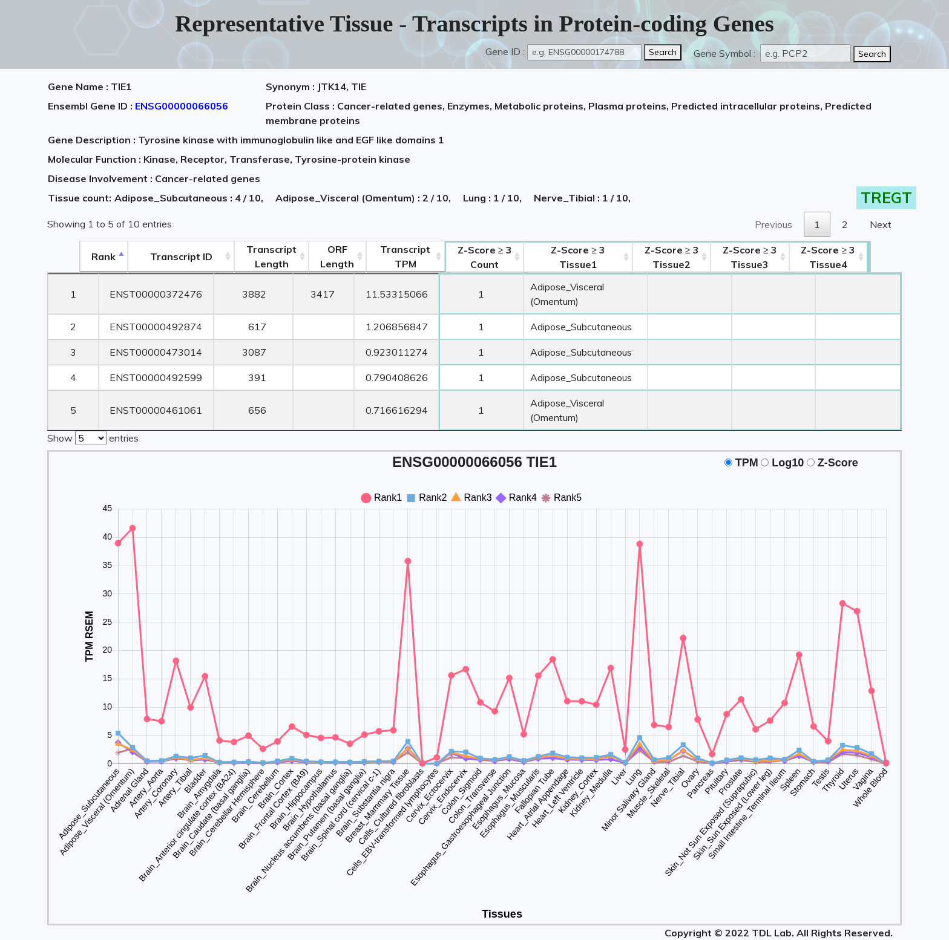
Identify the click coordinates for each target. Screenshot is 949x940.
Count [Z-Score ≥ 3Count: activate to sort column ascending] (471, 257)
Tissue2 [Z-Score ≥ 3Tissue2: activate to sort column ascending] (696, 257)
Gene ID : (505, 51)
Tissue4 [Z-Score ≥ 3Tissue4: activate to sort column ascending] (860, 257)
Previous (773, 224)
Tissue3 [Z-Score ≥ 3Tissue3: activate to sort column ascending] (778, 257)
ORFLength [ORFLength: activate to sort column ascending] (317, 256)
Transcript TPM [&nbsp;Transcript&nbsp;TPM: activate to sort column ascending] (388, 256)
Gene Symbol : (726, 53)
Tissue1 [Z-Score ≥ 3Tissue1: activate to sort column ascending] (584, 257)
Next (881, 224)
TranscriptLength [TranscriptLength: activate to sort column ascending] (248, 256)
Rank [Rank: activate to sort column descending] (73, 256)
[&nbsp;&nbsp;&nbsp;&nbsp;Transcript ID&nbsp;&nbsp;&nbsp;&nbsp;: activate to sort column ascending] (154, 256)
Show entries (93, 407)
